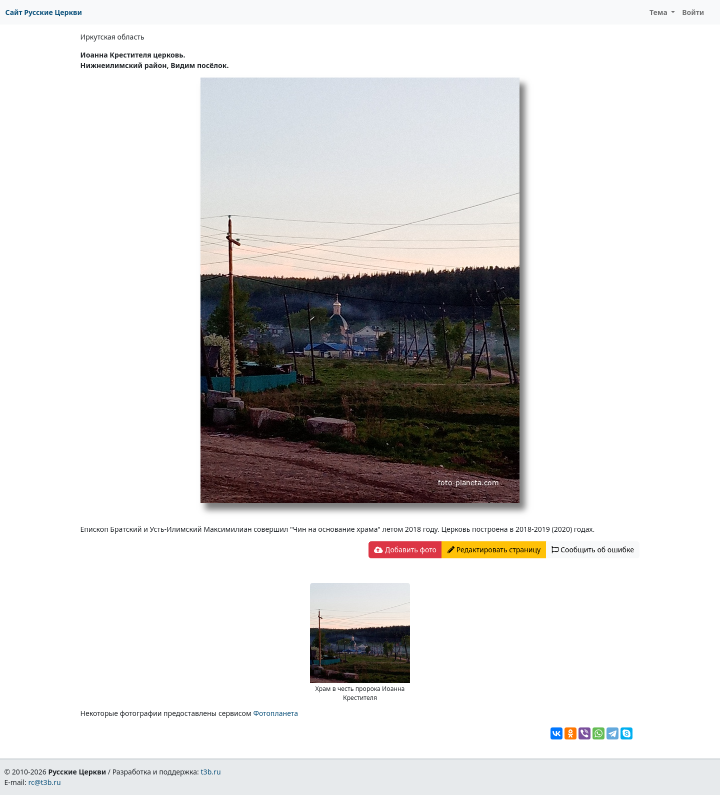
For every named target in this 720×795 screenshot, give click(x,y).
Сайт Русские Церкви (44, 12)
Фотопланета (275, 713)
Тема (660, 12)
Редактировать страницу (494, 549)
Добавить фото (405, 549)
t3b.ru (211, 771)
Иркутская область (112, 37)
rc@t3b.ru (44, 782)
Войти (693, 12)
